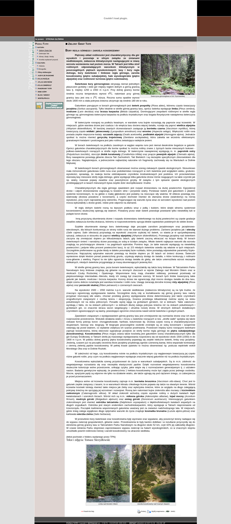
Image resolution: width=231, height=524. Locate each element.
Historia (42, 66)
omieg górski (132, 399)
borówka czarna (156, 128)
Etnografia (41, 69)
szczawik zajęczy (112, 134)
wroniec (146, 131)
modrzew (71, 111)
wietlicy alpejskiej (121, 235)
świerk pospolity (141, 105)
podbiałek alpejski (153, 134)
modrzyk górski (85, 399)
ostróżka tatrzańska (107, 402)
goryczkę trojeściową (109, 137)
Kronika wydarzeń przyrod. (48, 60)
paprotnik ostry (186, 151)
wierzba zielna (85, 414)
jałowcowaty (103, 131)
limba (175, 108)
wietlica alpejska (186, 125)
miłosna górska (135, 396)
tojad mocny (177, 396)
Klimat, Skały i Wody (46, 57)
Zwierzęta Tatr (44, 53)
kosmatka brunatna (156, 411)
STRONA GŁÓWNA (55, 39)
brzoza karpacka (109, 111)
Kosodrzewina (93, 333)
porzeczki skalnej (89, 285)
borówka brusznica (145, 381)
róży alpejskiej (180, 282)
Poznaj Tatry (42, 43)
